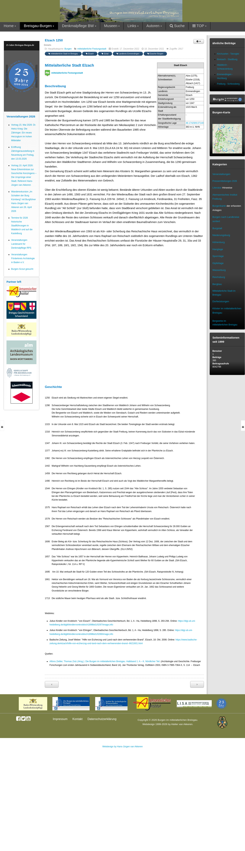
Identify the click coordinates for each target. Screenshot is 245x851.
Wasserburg (219, 270)
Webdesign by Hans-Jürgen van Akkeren (122, 746)
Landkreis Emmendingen (128, 54)
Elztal (105, 54)
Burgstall (217, 228)
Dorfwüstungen (220, 301)
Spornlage (218, 256)
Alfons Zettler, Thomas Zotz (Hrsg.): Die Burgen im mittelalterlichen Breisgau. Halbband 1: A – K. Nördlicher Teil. (104, 661)
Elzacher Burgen (155, 54)
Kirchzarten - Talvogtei (228, 54)
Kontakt (77, 719)
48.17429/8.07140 (195, 123)
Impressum (60, 719)
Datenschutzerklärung (102, 719)
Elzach (90, 54)
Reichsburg (218, 277)
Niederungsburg (221, 235)
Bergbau (217, 284)
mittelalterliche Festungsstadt (91, 48)
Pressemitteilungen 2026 (224, 181)
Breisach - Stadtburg (227, 59)
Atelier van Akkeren (182, 724)
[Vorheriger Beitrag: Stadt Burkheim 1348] (52, 684)
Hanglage (217, 249)
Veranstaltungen (221, 174)
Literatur (217, 187)
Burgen (68, 48)
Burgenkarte (219, 205)
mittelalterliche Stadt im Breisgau (63, 54)
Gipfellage (218, 263)
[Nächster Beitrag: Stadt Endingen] (197, 684)
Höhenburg (218, 242)
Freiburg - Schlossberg (228, 84)
